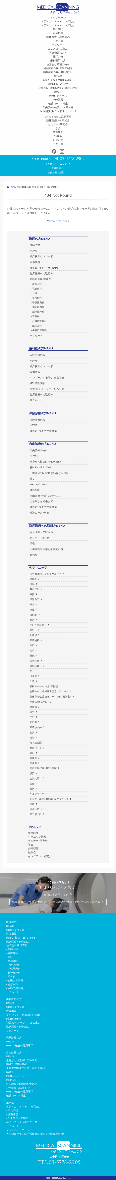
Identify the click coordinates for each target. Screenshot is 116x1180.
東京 (32, 604)
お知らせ (58, 140)
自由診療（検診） (56, 172)
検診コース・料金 (58, 103)
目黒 (32, 584)
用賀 (32, 594)
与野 (33, 630)
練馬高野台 (36, 666)
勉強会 (58, 136)
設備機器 (58, 33)
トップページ (58, 17)
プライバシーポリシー (19, 1130)
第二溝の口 (36, 814)
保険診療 (56, 168)
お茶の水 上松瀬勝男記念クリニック (49, 691)
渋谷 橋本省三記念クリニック (45, 574)
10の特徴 (58, 29)
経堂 (32, 737)
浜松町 (33, 614)
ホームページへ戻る (59, 220)
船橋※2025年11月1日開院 (44, 686)
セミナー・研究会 (58, 124)
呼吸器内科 (38, 302)
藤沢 (32, 788)
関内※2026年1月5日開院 (43, 768)
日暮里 (33, 676)
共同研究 (58, 132)
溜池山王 (34, 599)
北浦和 (33, 635)
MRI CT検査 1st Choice (44, 268)
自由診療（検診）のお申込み (58, 107)
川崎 (32, 804)
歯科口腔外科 (39, 330)
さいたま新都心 (38, 625)
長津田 (33, 763)
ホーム (10, 1102)
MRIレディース (58, 95)
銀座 (32, 609)
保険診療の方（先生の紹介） (58, 68)
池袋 (32, 650)
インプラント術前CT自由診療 (47, 377)
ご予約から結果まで (41, 501)
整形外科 (37, 297)
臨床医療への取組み (58, 37)
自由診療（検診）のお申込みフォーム (76, 902)
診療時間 (33, 833)
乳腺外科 (37, 288)
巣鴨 (32, 655)
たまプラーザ (37, 793)
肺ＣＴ (58, 92)
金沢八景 (36, 778)
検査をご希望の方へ (58, 64)
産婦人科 (37, 283)
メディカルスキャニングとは (58, 21)
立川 (32, 732)
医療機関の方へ (58, 52)
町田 (32, 753)
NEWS (58, 76)
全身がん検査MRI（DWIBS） (58, 80)
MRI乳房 (58, 99)
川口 (32, 645)
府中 (32, 712)
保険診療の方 (37, 419)
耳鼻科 (35, 316)
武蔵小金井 (36, 727)
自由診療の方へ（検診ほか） (58, 72)
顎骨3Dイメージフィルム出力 (47, 389)
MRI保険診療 (37, 383)
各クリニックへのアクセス (21, 1122)
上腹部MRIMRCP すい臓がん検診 (58, 88)
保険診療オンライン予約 (27, 902)
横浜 (32, 773)
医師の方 (58, 56)
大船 (32, 783)
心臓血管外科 (39, 321)
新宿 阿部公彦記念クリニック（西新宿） (50, 696)
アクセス (58, 41)
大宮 (32, 620)
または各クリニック (56, 163)
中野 (32, 717)
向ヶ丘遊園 (36, 742)
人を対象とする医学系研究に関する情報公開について (37, 1134)
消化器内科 (38, 307)
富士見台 (34, 660)
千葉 (32, 681)
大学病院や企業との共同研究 (46, 549)
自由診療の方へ (39, 450)
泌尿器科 (37, 325)
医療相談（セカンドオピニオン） (58, 111)
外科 (34, 293)
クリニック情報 (37, 836)
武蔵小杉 (34, 809)
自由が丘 (34, 589)
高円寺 (33, 722)
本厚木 (33, 758)
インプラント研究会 (39, 856)
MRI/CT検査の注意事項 (58, 116)
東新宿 (33, 707)
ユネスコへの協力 (58, 48)
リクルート (58, 44)
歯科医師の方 (58, 60)
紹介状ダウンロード (41, 256)
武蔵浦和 (34, 640)
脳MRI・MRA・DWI (58, 84)
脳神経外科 (38, 311)
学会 (58, 128)
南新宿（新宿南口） (39, 701)
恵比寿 (33, 578)
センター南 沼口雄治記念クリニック (49, 799)
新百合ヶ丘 (36, 747)
